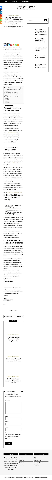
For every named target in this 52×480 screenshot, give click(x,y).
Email (6, 421)
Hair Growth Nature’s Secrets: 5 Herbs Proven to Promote (13, 380)
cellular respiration (16, 162)
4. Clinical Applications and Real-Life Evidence (12, 97)
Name (7, 416)
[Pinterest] (11, 45)
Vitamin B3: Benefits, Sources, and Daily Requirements (13, 339)
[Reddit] (13, 45)
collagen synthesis (8, 209)
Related (8, 102)
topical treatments (12, 132)
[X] (7, 45)
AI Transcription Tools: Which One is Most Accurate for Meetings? (40, 66)
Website (7, 427)
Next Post (19, 316)
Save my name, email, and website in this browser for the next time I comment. (13, 436)
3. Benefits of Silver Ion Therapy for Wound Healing (13, 94)
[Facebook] (5, 45)
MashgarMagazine (26, 6)
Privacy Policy (22, 465)
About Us (21, 457)
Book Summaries (37, 460)
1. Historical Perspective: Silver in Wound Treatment (12, 90)
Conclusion (7, 99)
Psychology (36, 465)
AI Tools (36, 457)
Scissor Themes (31, 477)
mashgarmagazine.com (10, 26)
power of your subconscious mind (14, 192)
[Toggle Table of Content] (21, 88)
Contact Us (21, 460)
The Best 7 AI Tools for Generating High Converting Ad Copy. (40, 40)
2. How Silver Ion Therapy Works (11, 92)
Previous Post (8, 316)
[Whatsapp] (16, 45)
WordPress (45, 477)
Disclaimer (21, 462)
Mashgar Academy (25, 1)
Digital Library (14, 1)
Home (6, 1)
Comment (7, 400)
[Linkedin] (9, 45)
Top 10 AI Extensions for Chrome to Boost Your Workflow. (41, 49)
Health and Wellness (13, 15)
